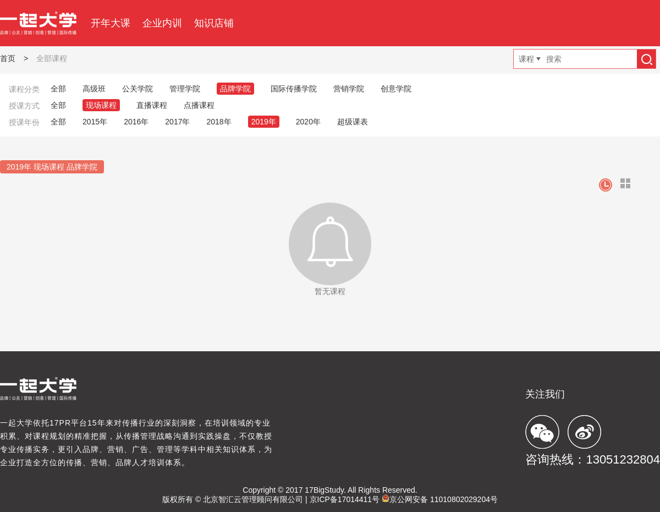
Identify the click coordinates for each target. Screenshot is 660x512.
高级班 (94, 88)
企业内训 (162, 23)
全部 (58, 88)
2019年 (263, 121)
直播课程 (151, 105)
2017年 (177, 121)
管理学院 (184, 88)
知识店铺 (214, 23)
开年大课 (110, 23)
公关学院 (137, 88)
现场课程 (101, 105)
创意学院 (396, 88)
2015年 (94, 121)
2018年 (218, 121)
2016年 (136, 121)
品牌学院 (235, 88)
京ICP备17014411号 (345, 499)
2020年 (308, 121)
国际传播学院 (294, 88)
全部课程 (51, 58)
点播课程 (199, 105)
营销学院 (348, 88)
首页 (7, 58)
